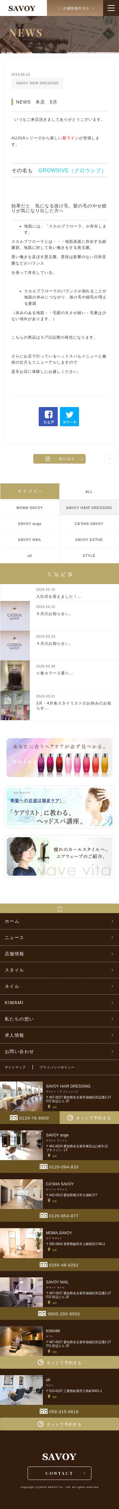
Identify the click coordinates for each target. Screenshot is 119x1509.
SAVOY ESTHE (89, 540)
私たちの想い (19, 1018)
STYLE (89, 556)
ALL (89, 492)
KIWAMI (14, 1002)
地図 (52, 1107)
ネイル (12, 986)
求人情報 (14, 1035)
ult (29, 556)
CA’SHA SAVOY (89, 524)
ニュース (14, 937)
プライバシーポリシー (57, 1067)
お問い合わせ (19, 1051)
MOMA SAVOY (30, 508)
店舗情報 (14, 953)
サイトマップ (15, 1067)
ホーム (12, 921)
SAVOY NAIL (30, 540)
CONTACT (59, 1473)
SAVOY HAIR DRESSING (89, 508)
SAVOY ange (30, 524)
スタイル (14, 970)
